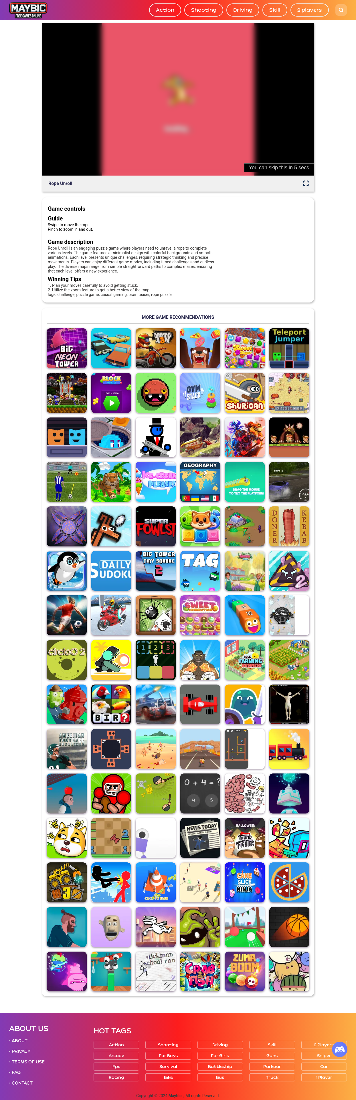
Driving (242, 10)
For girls (220, 1056)
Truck (272, 1077)
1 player (324, 1077)
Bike (168, 1077)
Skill (274, 10)
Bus (220, 1077)
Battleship (220, 1067)
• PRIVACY (19, 1051)
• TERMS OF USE (27, 1062)
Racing (116, 1077)
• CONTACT (21, 1083)
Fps (116, 1067)
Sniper (324, 1056)
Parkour (272, 1067)
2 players (309, 10)
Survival (168, 1067)
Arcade (116, 1056)
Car (324, 1067)
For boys (168, 1056)
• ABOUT (18, 1041)
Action (165, 10)
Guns (272, 1056)
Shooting (203, 10)
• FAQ (15, 1073)
